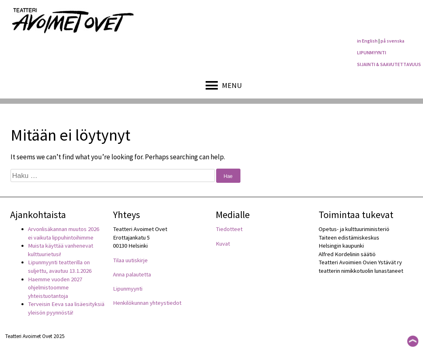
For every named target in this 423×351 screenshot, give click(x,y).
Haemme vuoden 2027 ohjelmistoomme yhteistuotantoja (55, 288)
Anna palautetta (132, 274)
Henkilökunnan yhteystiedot (147, 302)
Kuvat (223, 243)
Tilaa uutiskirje (130, 260)
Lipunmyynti (127, 288)
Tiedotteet (229, 229)
